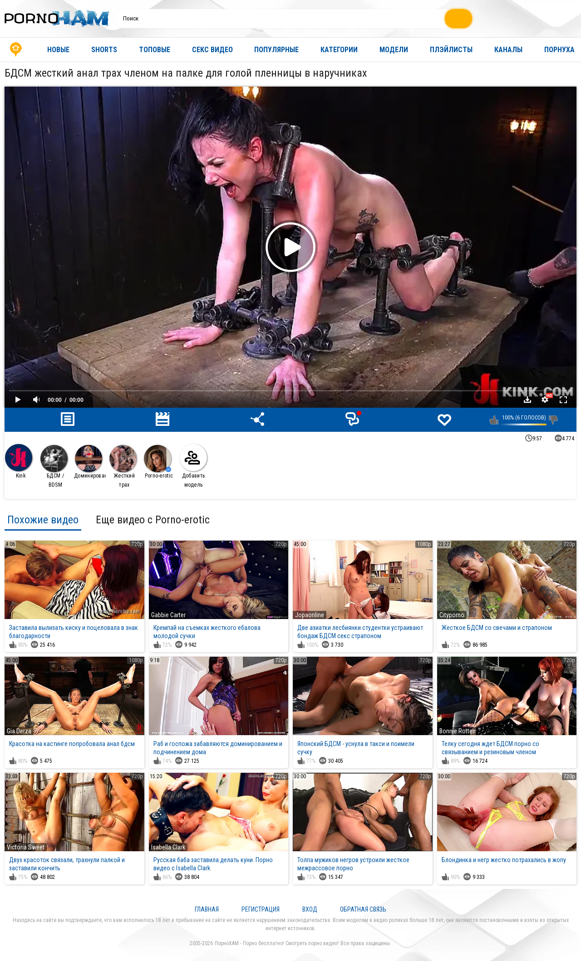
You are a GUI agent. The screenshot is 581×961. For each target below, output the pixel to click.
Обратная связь (363, 909)
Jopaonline (309, 615)
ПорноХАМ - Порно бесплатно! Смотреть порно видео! (277, 943)
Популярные (276, 49)
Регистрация (260, 909)
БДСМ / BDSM (54, 466)
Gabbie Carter (168, 615)
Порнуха (559, 49)
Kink (18, 461)
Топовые (154, 49)
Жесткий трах (123, 466)
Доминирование (90, 462)
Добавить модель (193, 466)
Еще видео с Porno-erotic (153, 519)
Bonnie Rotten (457, 731)
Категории (339, 49)
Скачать (527, 399)
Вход (309, 909)
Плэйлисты (451, 49)
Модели (393, 49)
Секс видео (212, 49)
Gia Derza (19, 731)
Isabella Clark (168, 847)
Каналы (508, 49)
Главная (16, 50)
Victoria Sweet (25, 847)
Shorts (104, 49)
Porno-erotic (158, 462)
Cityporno (451, 615)
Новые (58, 49)
